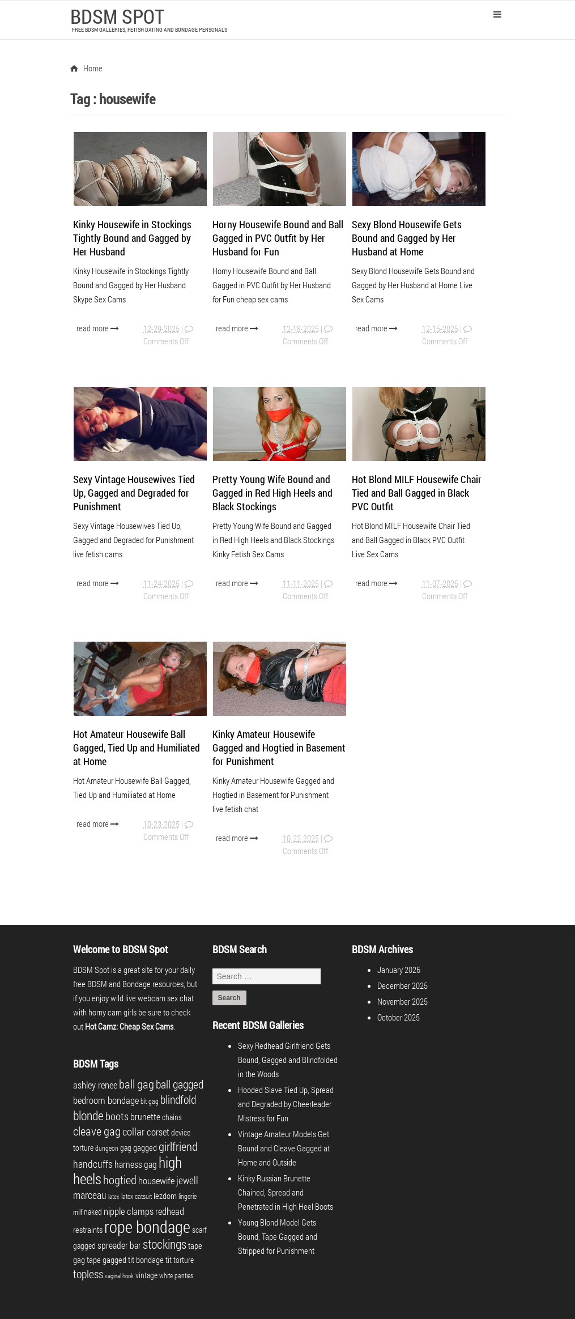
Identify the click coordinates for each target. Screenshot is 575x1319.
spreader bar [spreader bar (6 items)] (119, 1245)
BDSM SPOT (117, 16)
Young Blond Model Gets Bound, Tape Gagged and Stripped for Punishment (277, 1236)
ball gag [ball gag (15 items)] (136, 1084)
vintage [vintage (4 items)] (146, 1275)
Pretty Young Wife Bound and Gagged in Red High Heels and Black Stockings (272, 492)
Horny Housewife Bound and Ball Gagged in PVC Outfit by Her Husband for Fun (277, 237)
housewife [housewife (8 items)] (156, 1180)
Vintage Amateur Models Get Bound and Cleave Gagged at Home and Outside (284, 1148)
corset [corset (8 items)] (158, 1131)
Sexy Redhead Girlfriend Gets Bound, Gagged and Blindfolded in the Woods (288, 1059)
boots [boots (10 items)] (117, 1116)
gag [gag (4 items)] (125, 1147)
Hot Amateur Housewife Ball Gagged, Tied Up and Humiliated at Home (136, 747)
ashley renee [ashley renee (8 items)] (95, 1084)
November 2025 (402, 1001)
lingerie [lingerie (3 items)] (187, 1196)
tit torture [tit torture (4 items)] (179, 1259)
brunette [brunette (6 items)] (145, 1116)
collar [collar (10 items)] (133, 1131)
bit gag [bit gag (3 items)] (149, 1100)
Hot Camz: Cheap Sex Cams (129, 1026)
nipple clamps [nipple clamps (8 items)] (129, 1211)
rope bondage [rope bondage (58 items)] (147, 1226)
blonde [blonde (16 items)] (88, 1115)
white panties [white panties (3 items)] (176, 1275)
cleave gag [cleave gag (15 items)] (97, 1131)
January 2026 (398, 969)
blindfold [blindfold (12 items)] (178, 1099)
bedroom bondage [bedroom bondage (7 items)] (106, 1100)
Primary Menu (497, 14)
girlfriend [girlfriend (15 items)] (178, 1146)
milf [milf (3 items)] (77, 1211)
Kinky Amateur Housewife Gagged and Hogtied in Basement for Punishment (279, 747)
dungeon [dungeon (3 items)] (106, 1147)
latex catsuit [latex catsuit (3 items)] (136, 1196)
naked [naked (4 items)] (93, 1211)
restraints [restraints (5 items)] (88, 1229)
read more (98, 328)
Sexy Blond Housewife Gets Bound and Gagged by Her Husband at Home (407, 237)
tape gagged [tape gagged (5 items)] (106, 1259)
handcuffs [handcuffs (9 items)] (93, 1164)
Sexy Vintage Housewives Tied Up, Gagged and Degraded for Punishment (134, 492)
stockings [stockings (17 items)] (164, 1244)
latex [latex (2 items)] (114, 1197)
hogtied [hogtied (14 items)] (120, 1180)
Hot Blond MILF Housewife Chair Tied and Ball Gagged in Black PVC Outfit (417, 492)
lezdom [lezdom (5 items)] (165, 1195)
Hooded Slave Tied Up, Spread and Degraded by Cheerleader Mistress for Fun (286, 1104)
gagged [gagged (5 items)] (145, 1147)
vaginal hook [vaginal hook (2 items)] (119, 1276)
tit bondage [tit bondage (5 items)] (146, 1259)
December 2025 (402, 985)
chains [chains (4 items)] (172, 1117)
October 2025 (398, 1017)
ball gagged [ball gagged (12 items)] (179, 1084)
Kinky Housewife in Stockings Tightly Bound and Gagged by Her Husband (132, 237)
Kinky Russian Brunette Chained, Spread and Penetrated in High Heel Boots (285, 1192)
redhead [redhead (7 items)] (169, 1211)
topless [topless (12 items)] (88, 1273)
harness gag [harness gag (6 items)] (135, 1164)
